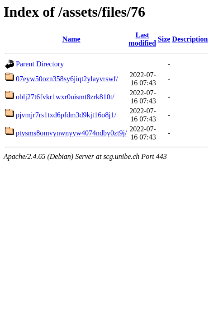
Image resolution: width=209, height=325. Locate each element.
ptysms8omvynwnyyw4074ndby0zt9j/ (71, 133)
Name (71, 39)
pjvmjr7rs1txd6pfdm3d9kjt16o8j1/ (66, 115)
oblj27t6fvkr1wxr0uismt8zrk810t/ (65, 97)
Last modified (142, 39)
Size (164, 39)
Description (190, 39)
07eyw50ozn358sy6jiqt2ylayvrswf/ (67, 79)
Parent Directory (40, 64)
